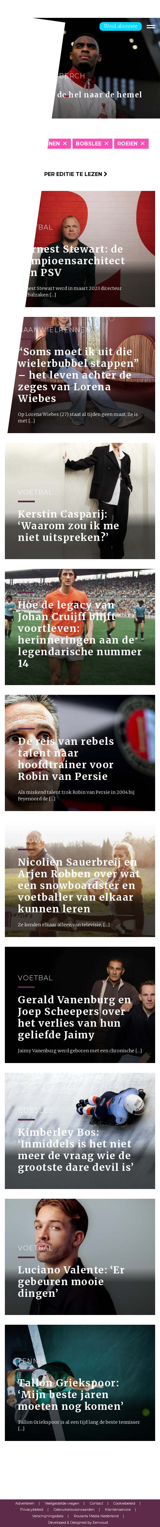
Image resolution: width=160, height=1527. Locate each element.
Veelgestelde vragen (62, 1503)
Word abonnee (121, 26)
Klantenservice (118, 1509)
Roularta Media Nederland (96, 1516)
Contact (96, 1503)
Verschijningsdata (47, 1516)
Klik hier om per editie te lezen (56, 174)
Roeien (127, 144)
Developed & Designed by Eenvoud (78, 1522)
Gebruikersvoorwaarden (74, 1509)
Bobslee (88, 144)
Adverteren (24, 1503)
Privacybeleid (31, 1509)
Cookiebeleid (124, 1503)
